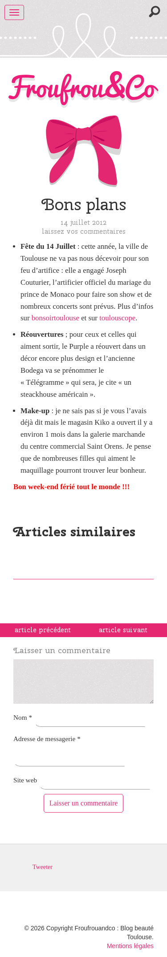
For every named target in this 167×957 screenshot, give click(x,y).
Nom (22, 717)
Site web (25, 780)
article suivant (123, 630)
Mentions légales (130, 945)
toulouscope (117, 318)
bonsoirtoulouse (55, 318)
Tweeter (43, 867)
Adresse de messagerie (47, 738)
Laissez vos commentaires (84, 231)
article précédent (43, 630)
